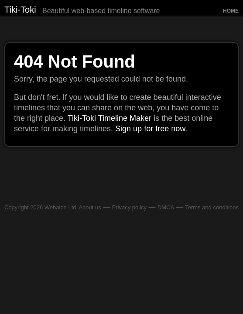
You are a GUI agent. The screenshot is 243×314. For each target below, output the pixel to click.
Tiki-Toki (20, 9)
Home (231, 11)
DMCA (165, 207)
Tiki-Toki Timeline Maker (109, 118)
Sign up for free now (150, 128)
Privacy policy (129, 207)
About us (90, 207)
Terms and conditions (212, 207)
